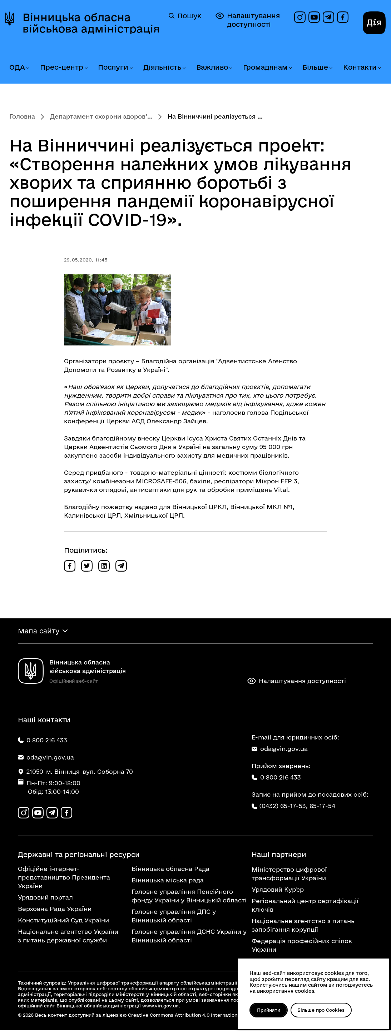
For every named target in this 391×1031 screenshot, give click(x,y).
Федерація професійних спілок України (302, 946)
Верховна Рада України (54, 909)
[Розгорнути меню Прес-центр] (85, 68)
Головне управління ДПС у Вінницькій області (174, 917)
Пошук (185, 15)
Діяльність (162, 67)
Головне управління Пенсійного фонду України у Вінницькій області (189, 897)
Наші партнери (279, 856)
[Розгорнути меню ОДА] (27, 68)
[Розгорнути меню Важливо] (230, 68)
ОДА (17, 67)
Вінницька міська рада (168, 881)
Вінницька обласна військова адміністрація (91, 22)
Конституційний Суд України (63, 921)
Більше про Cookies (323, 1009)
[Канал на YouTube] (314, 17)
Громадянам (265, 67)
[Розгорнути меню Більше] (330, 68)
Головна (22, 116)
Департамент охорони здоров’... (101, 116)
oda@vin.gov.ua (280, 749)
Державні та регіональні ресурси (79, 856)
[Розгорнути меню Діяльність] (183, 68)
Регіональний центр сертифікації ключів (305, 906)
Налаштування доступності (248, 19)
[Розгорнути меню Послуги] (130, 68)
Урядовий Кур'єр (278, 890)
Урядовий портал (45, 898)
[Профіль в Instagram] (300, 17)
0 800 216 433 (276, 778)
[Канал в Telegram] (328, 17)
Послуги (113, 67)
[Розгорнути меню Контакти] (379, 68)
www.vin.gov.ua (160, 1006)
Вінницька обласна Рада (170, 869)
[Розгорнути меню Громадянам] (290, 68)
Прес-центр (61, 67)
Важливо (212, 67)
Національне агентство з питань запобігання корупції (303, 926)
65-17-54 (322, 806)
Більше (315, 67)
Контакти (360, 67)
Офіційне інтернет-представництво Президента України (64, 878)
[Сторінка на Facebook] (342, 17)
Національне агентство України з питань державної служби (68, 937)
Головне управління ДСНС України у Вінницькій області (189, 937)
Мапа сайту (38, 631)
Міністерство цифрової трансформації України (289, 874)
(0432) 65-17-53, (283, 806)
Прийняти (269, 1009)
